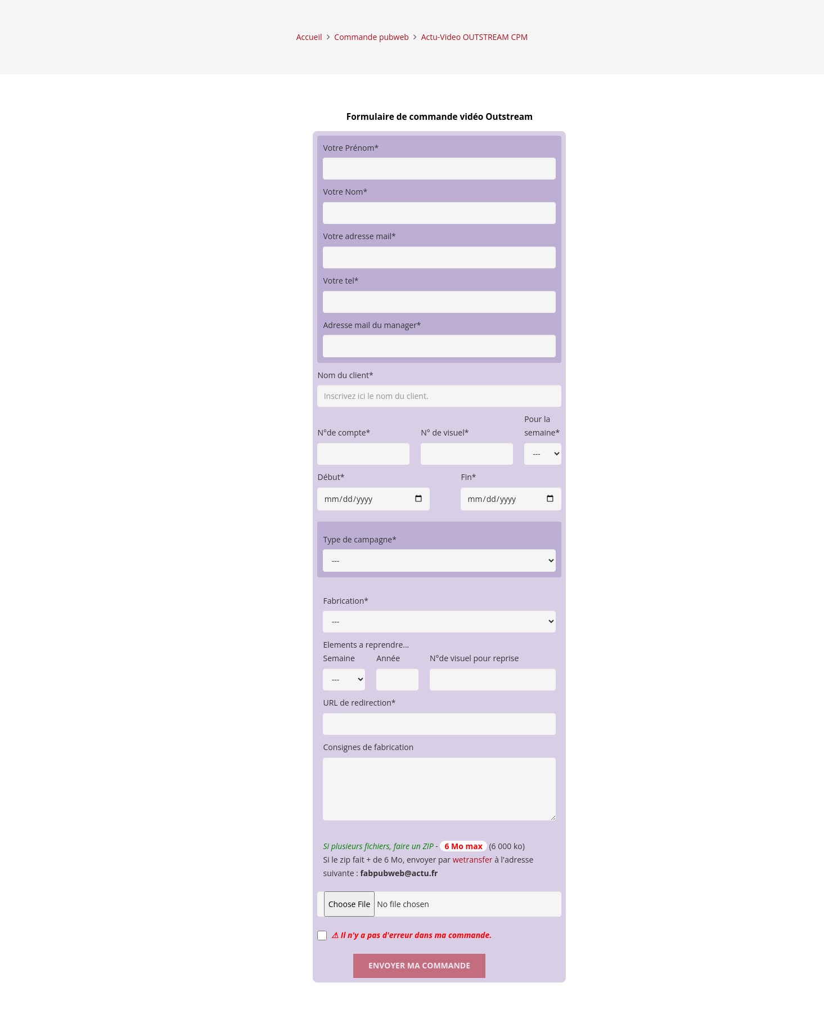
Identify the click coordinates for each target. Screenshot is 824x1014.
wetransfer (473, 859)
